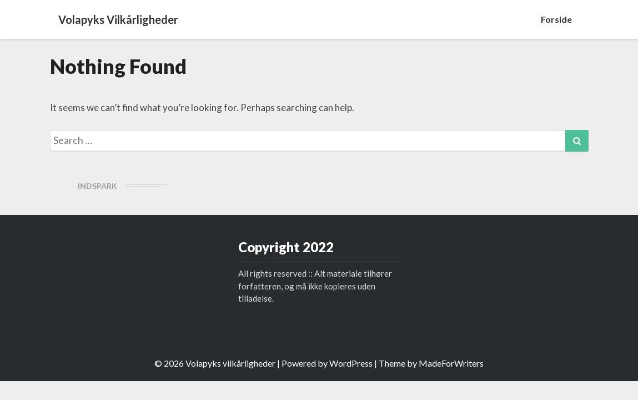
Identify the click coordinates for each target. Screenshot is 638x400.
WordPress (351, 363)
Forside (556, 19)
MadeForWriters (451, 363)
